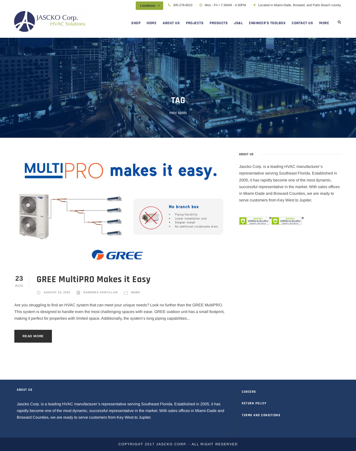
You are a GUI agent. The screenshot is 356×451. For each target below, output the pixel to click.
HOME (151, 23)
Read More (33, 336)
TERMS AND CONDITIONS (261, 415)
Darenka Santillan (101, 292)
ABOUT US (171, 23)
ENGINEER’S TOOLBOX (267, 23)
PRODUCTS (219, 23)
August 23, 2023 (57, 292)
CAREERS (249, 392)
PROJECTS (194, 23)
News (135, 292)
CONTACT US (302, 23)
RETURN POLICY (254, 403)
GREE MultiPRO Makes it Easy (94, 279)
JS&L (238, 23)
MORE (324, 23)
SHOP (135, 23)
